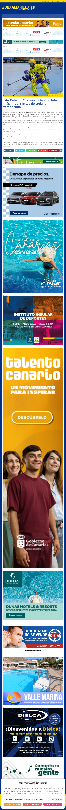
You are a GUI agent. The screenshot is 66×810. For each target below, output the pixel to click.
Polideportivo (8, 58)
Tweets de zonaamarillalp (11, 653)
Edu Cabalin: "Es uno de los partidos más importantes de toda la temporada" (31, 103)
